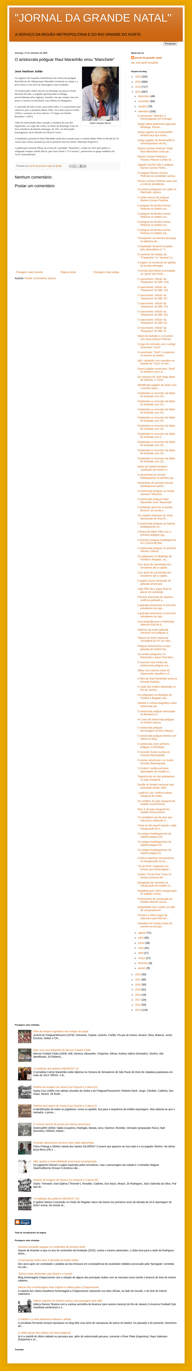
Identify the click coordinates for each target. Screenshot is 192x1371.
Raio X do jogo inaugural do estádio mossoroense (153, 811)
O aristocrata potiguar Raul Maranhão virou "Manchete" (155, 501)
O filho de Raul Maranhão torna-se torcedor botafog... (157, 680)
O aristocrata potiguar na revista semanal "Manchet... (156, 492)
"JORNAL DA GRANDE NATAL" (93, 18)
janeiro (142, 968)
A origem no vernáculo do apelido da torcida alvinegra (157, 264)
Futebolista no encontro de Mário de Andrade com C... (156, 435)
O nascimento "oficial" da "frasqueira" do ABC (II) (152, 321)
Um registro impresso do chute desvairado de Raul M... (155, 517)
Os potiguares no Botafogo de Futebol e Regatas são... (155, 696)
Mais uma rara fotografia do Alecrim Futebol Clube (62, 1050)
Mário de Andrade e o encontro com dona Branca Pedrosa (155, 337)
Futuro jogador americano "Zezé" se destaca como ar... (156, 370)
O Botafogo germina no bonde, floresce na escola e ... (155, 509)
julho (141, 937)
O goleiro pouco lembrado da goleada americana (154, 582)
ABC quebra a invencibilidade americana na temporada (65, 1161)
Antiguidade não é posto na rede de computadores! (156, 909)
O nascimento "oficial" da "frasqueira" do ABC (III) (153, 313)
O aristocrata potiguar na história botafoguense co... (156, 525)
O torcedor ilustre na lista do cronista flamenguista (154, 754)
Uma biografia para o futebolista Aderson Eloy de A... (156, 623)
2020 (138, 984)
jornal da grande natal (148, 57)
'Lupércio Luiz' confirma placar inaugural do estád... (155, 794)
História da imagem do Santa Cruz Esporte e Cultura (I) (65, 1105)
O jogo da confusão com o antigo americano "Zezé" (156, 346)
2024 (138, 86)
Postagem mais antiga (106, 272)
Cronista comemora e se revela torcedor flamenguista (156, 762)
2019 (138, 989)
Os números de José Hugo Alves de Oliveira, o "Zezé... (156, 378)
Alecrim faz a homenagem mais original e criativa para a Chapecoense (58, 1287)
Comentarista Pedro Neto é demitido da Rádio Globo (48, 1260)
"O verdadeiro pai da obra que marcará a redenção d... (155, 819)
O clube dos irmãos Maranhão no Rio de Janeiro (157, 688)
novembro (144, 101)
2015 (138, 1009)
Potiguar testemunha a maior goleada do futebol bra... (154, 648)
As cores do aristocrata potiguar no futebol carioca (156, 721)
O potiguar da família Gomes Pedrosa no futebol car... (154, 207)
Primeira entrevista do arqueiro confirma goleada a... (155, 598)
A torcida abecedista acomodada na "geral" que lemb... (156, 272)
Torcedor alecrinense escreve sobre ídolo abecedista (63, 1142)
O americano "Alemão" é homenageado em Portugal (155, 117)
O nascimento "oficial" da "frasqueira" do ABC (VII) (153, 280)
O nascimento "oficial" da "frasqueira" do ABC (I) (152, 329)
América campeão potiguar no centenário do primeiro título (51, 1246)
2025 (138, 81)
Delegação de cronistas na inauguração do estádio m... (155, 884)
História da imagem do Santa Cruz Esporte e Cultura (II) (65, 1087)
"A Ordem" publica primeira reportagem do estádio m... (154, 770)
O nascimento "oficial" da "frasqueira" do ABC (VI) (153, 289)
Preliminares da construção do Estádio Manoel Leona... (155, 900)
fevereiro (143, 963)
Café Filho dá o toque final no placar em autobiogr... (154, 590)
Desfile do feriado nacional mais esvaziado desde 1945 (156, 786)
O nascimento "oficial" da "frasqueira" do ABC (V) (152, 297)
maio (141, 947)
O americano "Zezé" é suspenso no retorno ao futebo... (156, 354)
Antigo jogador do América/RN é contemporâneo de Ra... (156, 142)
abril (141, 952)
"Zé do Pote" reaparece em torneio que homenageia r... (155, 868)
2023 (138, 91)
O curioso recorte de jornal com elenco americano (61, 1124)
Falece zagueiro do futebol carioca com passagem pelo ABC (67, 1300)
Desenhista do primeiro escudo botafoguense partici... (155, 484)
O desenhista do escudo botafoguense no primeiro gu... (156, 476)
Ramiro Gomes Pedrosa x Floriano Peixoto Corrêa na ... (156, 158)
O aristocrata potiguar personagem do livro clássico (156, 729)
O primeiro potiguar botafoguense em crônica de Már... (157, 542)
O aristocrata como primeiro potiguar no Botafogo (153, 745)
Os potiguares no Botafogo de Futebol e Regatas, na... (155, 558)
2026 (138, 76)
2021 (138, 979)
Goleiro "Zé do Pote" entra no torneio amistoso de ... (154, 876)
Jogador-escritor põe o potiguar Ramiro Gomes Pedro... (156, 166)
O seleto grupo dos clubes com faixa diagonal (44, 1332)
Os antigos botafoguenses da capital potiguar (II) (154, 843)
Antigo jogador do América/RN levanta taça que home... (155, 134)
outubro (143, 106)
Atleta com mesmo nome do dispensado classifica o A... (154, 672)
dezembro (144, 96)
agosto (142, 932)
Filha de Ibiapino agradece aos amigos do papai (60, 1031)
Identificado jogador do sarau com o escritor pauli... (157, 386)
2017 (138, 999)
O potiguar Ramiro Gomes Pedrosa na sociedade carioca (156, 174)
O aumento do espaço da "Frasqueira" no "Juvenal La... (156, 256)
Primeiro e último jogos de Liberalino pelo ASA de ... (153, 917)
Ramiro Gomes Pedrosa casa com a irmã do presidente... (157, 182)
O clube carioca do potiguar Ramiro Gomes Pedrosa (153, 199)
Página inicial (68, 272)
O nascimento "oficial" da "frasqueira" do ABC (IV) (153, 305)
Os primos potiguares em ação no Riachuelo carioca (157, 191)
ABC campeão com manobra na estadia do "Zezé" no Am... (156, 362)
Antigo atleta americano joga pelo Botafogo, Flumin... (157, 125)
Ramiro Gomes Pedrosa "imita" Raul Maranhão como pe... (155, 150)
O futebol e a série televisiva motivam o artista (44, 1319)
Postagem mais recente (29, 272)
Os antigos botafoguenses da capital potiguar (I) (154, 851)
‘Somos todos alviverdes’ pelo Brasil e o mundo (45, 1273)
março (142, 958)
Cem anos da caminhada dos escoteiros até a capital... (154, 566)
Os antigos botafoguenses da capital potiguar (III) (154, 835)
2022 (138, 974)
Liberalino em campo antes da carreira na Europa (155, 925)
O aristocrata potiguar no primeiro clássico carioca (157, 550)
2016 (138, 1004)
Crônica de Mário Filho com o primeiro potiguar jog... (154, 533)
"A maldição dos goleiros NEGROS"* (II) (56, 1198)
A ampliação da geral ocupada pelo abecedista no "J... (155, 248)
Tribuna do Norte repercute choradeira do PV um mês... (155, 639)
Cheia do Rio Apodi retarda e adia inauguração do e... (157, 827)
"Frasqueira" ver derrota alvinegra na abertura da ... (157, 240)
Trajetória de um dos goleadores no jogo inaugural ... (156, 778)
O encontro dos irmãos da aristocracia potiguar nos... (154, 664)
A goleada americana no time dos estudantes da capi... (157, 607)
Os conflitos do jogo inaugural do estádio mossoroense (156, 803)
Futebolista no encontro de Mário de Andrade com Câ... (156, 395)
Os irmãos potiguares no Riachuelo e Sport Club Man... (156, 656)
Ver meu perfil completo (144, 62)
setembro (144, 111)
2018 (138, 994)
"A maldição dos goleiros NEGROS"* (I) (55, 1068)
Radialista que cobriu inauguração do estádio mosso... (157, 892)
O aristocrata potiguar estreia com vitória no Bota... (157, 737)
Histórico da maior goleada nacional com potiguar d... (154, 631)
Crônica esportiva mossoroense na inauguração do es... (156, 860)
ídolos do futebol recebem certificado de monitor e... (153, 468)
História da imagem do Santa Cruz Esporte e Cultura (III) (65, 1179)
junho (141, 942)
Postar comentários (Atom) (40, 278)
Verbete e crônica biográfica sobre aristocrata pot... (157, 705)
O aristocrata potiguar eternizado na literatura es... (156, 713)
